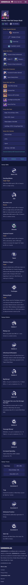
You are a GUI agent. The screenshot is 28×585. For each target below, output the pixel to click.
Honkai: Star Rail (16, 2)
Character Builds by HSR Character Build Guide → (14, 152)
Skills (5, 159)
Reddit (2, 581)
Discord (2, 578)
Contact (3, 570)
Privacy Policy (4, 572)
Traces (22, 159)
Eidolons (13, 159)
